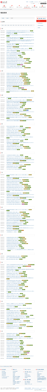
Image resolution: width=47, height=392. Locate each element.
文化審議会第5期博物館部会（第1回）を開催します (13, 166)
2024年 (7, 18)
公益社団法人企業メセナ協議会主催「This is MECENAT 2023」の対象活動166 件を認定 (17, 199)
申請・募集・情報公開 (40, 369)
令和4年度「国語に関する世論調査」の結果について (13, 126)
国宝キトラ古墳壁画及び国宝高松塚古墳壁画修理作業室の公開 (14, 135)
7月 (16, 25)
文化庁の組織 (4, 372)
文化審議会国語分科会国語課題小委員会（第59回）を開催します (15, 213)
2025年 (3, 18)
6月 (18, 25)
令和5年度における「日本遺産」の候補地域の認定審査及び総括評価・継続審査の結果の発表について (19, 190)
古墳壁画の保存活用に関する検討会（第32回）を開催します (14, 280)
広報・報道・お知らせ (6, 9)
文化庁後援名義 (39, 381)
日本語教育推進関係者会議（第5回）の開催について (13, 114)
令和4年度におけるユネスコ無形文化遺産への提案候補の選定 (14, 289)
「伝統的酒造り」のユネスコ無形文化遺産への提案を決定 (14, 283)
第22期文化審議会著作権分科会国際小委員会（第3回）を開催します (15, 358)
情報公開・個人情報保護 (40, 376)
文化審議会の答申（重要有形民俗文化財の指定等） (13, 340)
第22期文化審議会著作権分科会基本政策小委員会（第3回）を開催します (16, 286)
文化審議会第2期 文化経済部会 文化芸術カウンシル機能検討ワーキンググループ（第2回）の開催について (20, 322)
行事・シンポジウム (28, 369)
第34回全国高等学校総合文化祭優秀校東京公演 (12, 167)
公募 (38, 372)
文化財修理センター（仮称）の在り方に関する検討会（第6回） (14, 271)
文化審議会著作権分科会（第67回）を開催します (13, 273)
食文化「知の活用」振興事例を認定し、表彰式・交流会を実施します (15, 274)
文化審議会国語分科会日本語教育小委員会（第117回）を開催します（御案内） (16, 326)
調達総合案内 (39, 373)
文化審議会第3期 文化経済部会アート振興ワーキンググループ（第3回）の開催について (17, 117)
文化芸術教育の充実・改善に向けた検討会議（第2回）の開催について (15, 164)
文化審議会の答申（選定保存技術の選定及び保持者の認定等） (14, 179)
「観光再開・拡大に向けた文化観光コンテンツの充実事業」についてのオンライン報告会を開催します (19, 308)
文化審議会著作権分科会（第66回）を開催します (13, 333)
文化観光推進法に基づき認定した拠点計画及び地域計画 (13, 348)
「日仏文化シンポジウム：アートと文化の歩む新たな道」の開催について (16, 156)
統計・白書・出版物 (28, 379)
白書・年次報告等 (27, 382)
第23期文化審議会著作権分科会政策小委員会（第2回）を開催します (15, 58)
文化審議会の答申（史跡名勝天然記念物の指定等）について (14, 105)
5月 (21, 25)
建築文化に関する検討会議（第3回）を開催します (13, 246)
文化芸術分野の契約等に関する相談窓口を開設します (13, 343)
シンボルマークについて (5, 376)
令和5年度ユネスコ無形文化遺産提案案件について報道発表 (14, 52)
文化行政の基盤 (15, 371)
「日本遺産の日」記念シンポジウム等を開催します (13, 346)
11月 (5, 25)
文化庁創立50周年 (4, 377)
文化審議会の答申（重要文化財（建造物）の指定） (13, 76)
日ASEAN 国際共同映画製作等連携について (12, 55)
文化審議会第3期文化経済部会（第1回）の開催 (12, 237)
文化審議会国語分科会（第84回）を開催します (12, 240)
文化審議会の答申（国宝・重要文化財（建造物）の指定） (14, 215)
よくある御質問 (31, 1)
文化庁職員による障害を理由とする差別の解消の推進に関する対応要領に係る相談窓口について (41, 379)
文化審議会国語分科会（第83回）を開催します (12, 296)
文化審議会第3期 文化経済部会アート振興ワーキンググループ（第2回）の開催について (17, 174)
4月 (23, 25)
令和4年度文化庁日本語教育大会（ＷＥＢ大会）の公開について (14, 266)
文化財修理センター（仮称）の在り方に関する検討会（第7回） (14, 129)
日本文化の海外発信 (40, 25)
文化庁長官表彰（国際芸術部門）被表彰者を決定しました (14, 132)
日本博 (14, 384)
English (27, 1)
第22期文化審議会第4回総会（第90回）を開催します (13, 310)
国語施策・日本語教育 (16, 377)
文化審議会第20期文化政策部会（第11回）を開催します (13, 313)
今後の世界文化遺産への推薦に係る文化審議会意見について (14, 202)
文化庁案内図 (4, 373)
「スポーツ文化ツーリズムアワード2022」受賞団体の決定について (15, 352)
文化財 (14, 373)
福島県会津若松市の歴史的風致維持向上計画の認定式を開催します (15, 223)
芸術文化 (14, 372)
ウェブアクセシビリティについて (29, 389)
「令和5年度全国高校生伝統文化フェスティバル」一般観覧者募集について (16, 127)
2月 (28, 25)
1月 (31, 25)
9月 (11, 25)
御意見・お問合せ (43, 3)
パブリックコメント (40, 371)
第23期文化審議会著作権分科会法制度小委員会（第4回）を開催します (15, 82)
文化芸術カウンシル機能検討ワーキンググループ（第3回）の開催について (16, 303)
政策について (15, 369)
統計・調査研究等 (27, 381)
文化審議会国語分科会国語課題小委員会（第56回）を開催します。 (15, 351)
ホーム (2, 9)
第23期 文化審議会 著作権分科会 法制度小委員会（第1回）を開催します (15, 187)
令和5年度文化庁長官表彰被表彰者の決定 (12, 64)
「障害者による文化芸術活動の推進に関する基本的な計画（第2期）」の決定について (17, 264)
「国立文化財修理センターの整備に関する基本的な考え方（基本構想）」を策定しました (18, 48)
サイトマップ (36, 1)
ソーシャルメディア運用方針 (37, 389)
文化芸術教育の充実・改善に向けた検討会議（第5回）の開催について (15, 67)
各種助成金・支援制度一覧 (17, 381)
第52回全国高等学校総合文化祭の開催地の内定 (12, 230)
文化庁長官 (3, 371)
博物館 (14, 380)
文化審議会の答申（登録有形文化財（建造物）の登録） (13, 73)
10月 (8, 25)
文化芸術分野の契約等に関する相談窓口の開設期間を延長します (14, 305)
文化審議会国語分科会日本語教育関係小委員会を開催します (14, 243)
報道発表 (26, 373)
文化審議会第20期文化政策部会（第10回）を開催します (13, 354)
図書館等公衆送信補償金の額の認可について (12, 267)
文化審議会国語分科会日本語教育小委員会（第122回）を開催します (15, 79)
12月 (2, 25)
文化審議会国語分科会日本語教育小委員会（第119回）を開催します (15, 216)
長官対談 (39, 27)
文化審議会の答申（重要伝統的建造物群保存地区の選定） (14, 74)
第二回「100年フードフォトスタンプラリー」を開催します (14, 89)
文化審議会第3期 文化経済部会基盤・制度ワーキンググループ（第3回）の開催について (17, 61)
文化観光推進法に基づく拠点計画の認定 (11, 149)
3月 (26, 25)
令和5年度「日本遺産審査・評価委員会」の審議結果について (14, 66)
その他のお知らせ (40, 23)
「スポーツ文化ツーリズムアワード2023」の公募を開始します (14, 169)
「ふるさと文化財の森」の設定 (10, 306)
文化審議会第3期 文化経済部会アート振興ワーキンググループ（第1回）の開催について (17, 209)
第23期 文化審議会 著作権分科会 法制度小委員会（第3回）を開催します (15, 108)
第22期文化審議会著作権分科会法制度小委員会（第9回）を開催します (15, 336)
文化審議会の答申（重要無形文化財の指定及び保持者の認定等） (14, 181)
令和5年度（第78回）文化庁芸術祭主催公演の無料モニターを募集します (16, 139)
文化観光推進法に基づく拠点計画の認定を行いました (13, 349)
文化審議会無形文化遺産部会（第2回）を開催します (13, 293)
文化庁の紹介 (4, 369)
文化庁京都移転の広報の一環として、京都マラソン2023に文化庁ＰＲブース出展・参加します (18, 315)
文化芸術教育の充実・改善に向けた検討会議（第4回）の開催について (15, 115)
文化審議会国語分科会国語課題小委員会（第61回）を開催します (15, 146)
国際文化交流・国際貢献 (16, 376)
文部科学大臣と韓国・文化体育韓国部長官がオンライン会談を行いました (16, 222)
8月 (13, 25)
